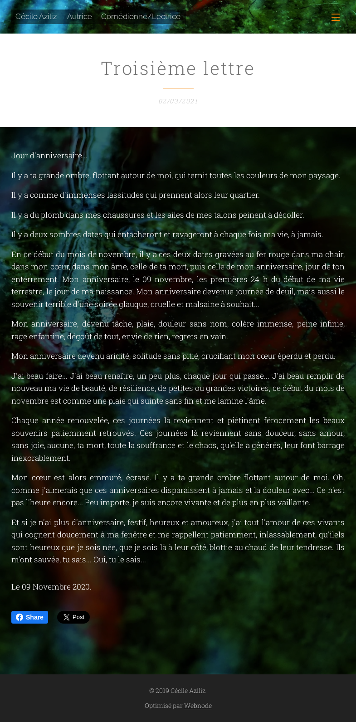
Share (30, 617)
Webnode (198, 705)
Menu (336, 17)
